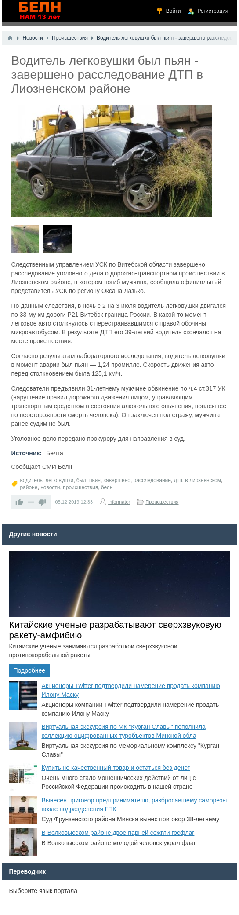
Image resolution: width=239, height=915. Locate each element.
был (81, 480)
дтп (178, 480)
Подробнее (29, 670)
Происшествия (161, 502)
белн (107, 487)
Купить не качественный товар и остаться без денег (115, 767)
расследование (152, 480)
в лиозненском (203, 480)
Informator (119, 502)
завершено (117, 480)
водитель (31, 480)
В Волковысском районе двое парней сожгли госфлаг (117, 832)
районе (28, 487)
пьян (95, 480)
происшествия (80, 487)
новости (50, 487)
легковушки (59, 480)
